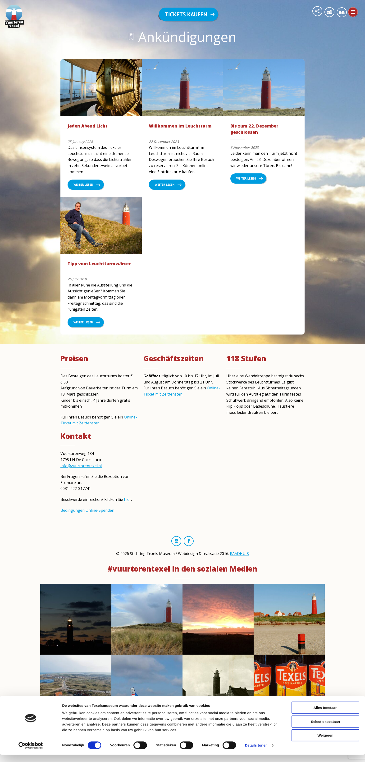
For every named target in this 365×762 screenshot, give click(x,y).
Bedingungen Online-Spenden (87, 510)
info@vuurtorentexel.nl (81, 465)
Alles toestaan (325, 715)
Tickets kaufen (186, 14)
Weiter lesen (83, 185)
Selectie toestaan (325, 729)
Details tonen (256, 753)
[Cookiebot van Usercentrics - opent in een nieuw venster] (30, 752)
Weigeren (325, 742)
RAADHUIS (239, 553)
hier (127, 499)
